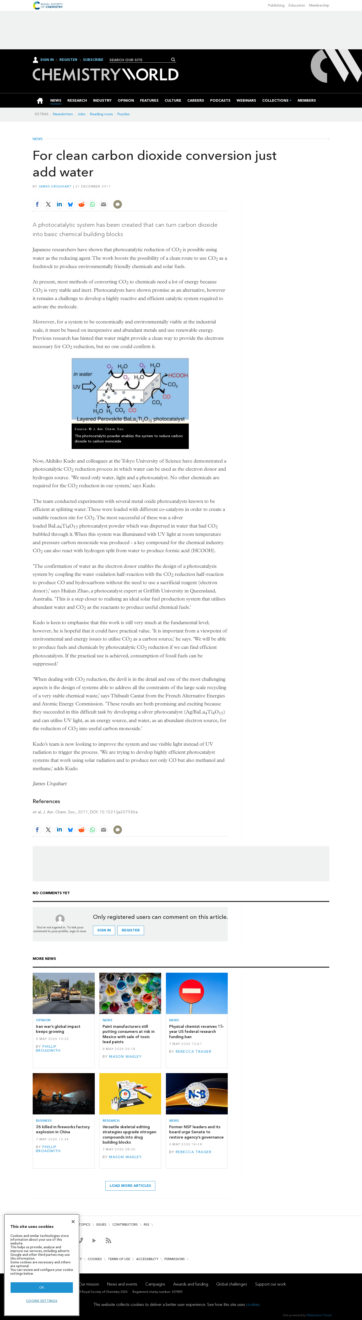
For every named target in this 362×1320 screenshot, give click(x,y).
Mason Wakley (125, 1056)
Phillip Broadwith (48, 1048)
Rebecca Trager (193, 1051)
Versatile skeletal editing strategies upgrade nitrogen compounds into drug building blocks (129, 1134)
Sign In (47, 60)
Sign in (104, 930)
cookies (253, 1304)
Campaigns (155, 1284)
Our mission (88, 1284)
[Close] (73, 1221)
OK (41, 1287)
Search (173, 60)
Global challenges (231, 1284)
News (38, 139)
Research (111, 1120)
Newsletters (63, 114)
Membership (319, 5)
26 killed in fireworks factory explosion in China (63, 1129)
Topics (84, 1224)
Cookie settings (42, 1301)
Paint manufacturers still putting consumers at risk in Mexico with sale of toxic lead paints (129, 1034)
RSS (146, 1224)
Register (68, 60)
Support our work (270, 1284)
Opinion (43, 1020)
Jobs (81, 114)
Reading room (101, 114)
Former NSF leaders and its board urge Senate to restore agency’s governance (196, 1132)
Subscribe (93, 60)
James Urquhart (55, 186)
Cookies (95, 1259)
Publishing (276, 5)
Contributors (125, 1224)
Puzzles (123, 114)
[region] (41, 1265)
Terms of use (119, 1259)
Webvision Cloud (319, 1315)
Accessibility (147, 1259)
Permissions (174, 1259)
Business (44, 1120)
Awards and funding (190, 1284)
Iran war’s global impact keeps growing (58, 1029)
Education (297, 5)
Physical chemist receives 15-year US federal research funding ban (196, 1031)
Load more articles (130, 1186)
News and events (122, 1284)
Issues (101, 1224)
